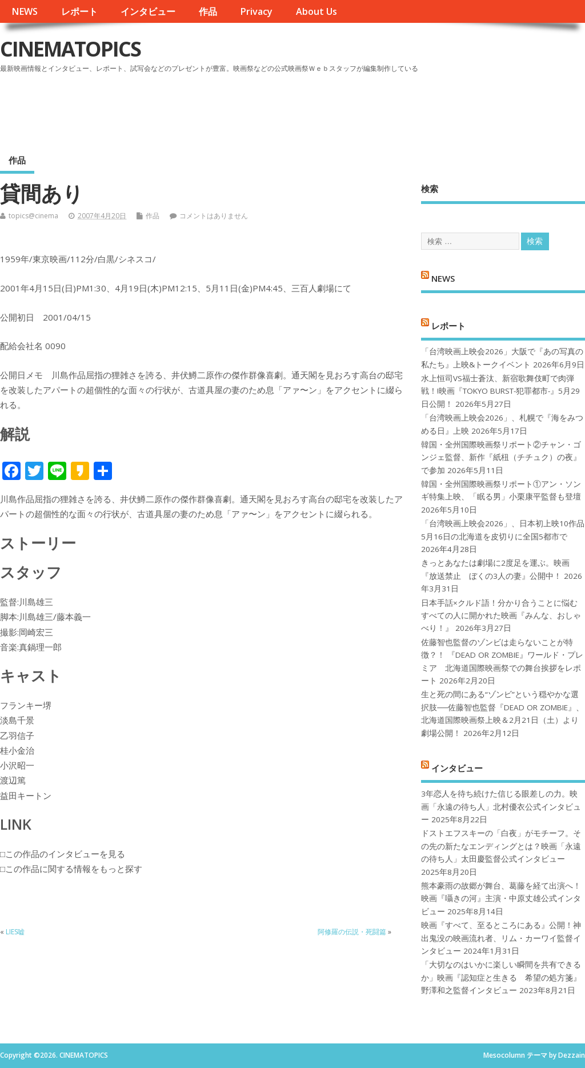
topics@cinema (33, 216)
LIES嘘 (15, 932)
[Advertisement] (367, 108)
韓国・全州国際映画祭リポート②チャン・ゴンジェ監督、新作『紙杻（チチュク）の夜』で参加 (501, 457)
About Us (316, 11)
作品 (208, 11)
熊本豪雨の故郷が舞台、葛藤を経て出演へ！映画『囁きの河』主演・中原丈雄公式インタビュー (501, 899)
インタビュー (148, 11)
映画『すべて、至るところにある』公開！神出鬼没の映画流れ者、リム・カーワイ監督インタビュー (501, 938)
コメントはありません (213, 216)
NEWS (24, 11)
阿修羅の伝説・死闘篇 (352, 932)
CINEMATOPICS (70, 49)
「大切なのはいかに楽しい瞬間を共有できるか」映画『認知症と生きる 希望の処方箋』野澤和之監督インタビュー (501, 977)
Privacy (256, 11)
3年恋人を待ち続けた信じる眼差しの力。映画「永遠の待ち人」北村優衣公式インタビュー (501, 807)
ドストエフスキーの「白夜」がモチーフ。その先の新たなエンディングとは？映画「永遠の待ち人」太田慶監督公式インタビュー (501, 846)
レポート (79, 11)
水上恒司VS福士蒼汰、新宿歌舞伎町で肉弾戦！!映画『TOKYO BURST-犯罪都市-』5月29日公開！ (500, 391)
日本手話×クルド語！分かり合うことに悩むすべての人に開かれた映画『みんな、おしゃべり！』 (501, 616)
